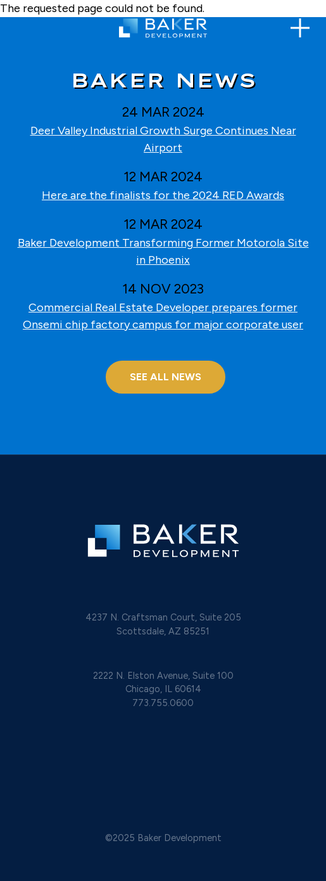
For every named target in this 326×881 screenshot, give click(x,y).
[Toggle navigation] (300, 28)
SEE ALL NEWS (165, 377)
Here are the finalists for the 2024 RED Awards (163, 195)
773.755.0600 (163, 703)
